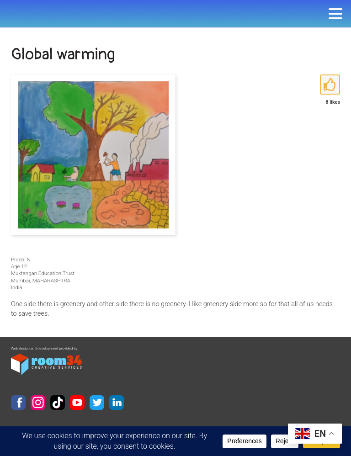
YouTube (77, 402)
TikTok (57, 402)
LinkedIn (116, 402)
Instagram (38, 402)
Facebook (18, 402)
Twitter (97, 402)
